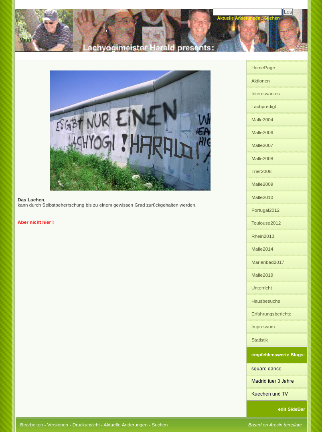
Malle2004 (262, 119)
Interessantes (265, 93)
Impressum (263, 326)
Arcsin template (285, 424)
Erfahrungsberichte (271, 313)
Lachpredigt (263, 106)
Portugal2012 (265, 210)
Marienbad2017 (267, 262)
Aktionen (260, 80)
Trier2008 (261, 171)
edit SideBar (291, 409)
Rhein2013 (262, 236)
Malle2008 (262, 158)
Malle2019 (262, 274)
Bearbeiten (31, 424)
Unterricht (261, 287)
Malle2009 (262, 184)
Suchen (272, 18)
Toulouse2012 (266, 222)
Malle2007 (262, 145)
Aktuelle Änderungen (238, 18)
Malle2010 (262, 197)
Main (25, 40)
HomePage (263, 67)
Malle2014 (262, 248)
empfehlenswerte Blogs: (278, 354)
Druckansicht (86, 424)
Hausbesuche (265, 300)
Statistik (259, 339)
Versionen (57, 424)
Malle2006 (262, 132)
